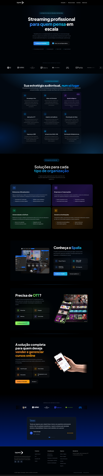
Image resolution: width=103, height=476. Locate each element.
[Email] (21, 461)
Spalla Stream (37, 454)
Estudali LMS (37, 458)
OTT (36, 456)
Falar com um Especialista (60, 43)
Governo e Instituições (51, 462)
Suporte (61, 465)
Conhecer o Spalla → (60, 273)
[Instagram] (18, 461)
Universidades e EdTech (52, 460)
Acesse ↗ (34, 381)
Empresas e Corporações (52, 458)
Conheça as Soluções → (41, 43)
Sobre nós (84, 2)
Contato (78, 2)
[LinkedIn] (15, 461)
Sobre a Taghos (63, 454)
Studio (36, 461)
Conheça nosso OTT (22, 323)
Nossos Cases (71, 2)
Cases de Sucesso (63, 458)
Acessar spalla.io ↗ (74, 273)
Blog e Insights (63, 456)
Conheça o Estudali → (22, 381)
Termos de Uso (86, 472)
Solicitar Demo (63, 463)
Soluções (63, 2)
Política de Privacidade (78, 472)
